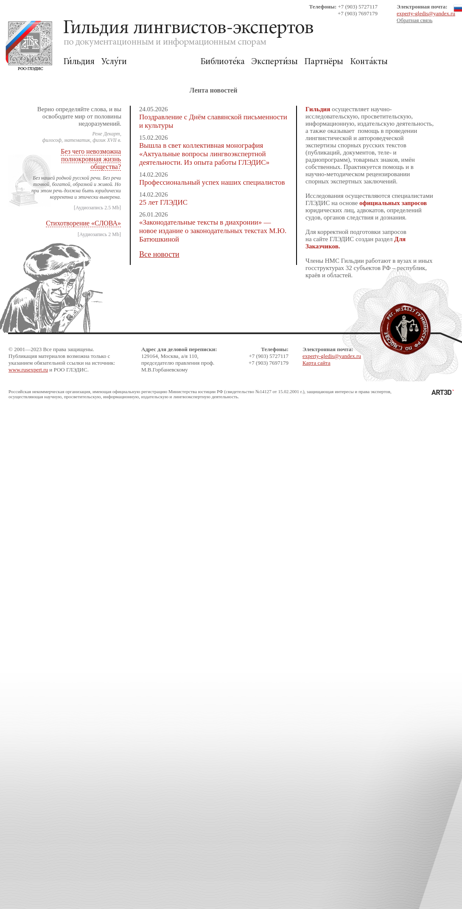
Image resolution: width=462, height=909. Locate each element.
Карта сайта (316, 363)
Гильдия (79, 62)
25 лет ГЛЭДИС (163, 202)
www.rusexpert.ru (28, 369)
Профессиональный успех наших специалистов (212, 182)
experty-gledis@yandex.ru (426, 13)
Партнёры (324, 62)
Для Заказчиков (163, 62)
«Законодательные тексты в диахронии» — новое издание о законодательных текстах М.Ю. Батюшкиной (212, 230)
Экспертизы (274, 62)
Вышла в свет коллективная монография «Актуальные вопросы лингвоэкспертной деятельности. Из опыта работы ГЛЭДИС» (204, 153)
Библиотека (222, 62)
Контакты (369, 62)
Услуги (113, 62)
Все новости (159, 254)
